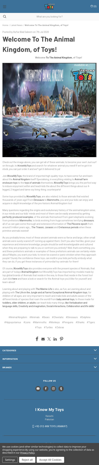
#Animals (34, 317)
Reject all (27, 460)
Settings (10, 460)
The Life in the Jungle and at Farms (33, 292)
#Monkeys (54, 322)
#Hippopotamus (12, 322)
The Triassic (37, 227)
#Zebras (59, 327)
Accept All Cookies (50, 460)
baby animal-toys (65, 299)
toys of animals (32, 182)
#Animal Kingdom (18, 317)
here (14, 278)
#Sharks (80, 322)
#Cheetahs (57, 317)
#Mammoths (39, 322)
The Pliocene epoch (77, 224)
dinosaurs (89, 220)
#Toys (38, 327)
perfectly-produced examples (17, 217)
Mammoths (53, 200)
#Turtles (48, 327)
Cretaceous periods (68, 227)
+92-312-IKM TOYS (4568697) (51, 426)
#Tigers (91, 322)
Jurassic (49, 227)
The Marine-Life (44, 289)
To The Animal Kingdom (59, 57)
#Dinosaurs (72, 317)
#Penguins (67, 322)
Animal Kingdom (21, 179)
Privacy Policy (27, 452)
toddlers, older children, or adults (19, 302)
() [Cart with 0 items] (93, 6)
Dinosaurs (39, 200)
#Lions (26, 322)
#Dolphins (85, 317)
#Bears (46, 317)
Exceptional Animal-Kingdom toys (70, 292)
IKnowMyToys (24, 165)
